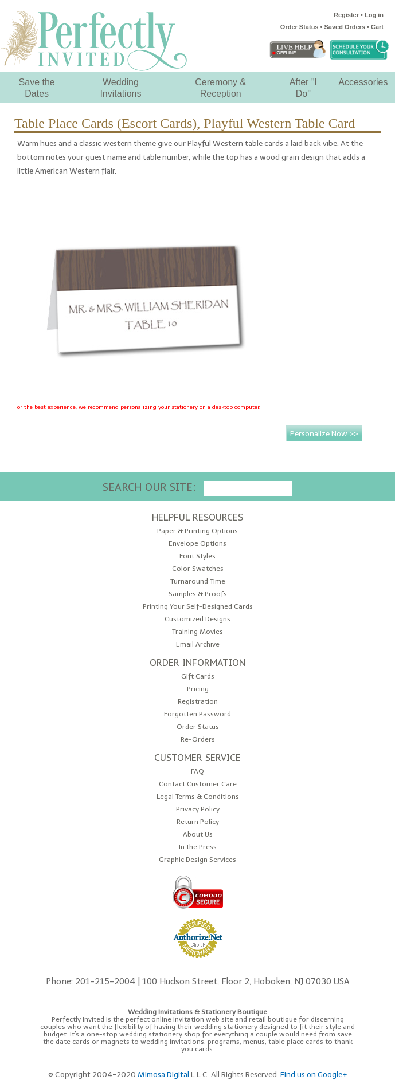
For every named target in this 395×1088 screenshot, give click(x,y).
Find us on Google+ (313, 1074)
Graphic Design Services (197, 860)
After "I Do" (303, 87)
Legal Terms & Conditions (198, 797)
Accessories (363, 82)
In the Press (198, 847)
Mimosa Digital (163, 1074)
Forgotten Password (197, 714)
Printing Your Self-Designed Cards (198, 606)
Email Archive (198, 644)
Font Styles (197, 556)
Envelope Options (197, 543)
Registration (198, 701)
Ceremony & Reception (220, 87)
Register (346, 14)
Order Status (198, 727)
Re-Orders (198, 739)
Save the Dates (37, 87)
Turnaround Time (197, 581)
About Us (198, 834)
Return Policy (198, 822)
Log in (374, 14)
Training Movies (197, 632)
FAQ (197, 771)
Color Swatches (198, 569)
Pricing (198, 689)
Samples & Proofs (198, 594)
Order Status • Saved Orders (322, 26)
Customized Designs (197, 619)
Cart (377, 26)
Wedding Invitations (120, 87)
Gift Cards (197, 676)
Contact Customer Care (198, 784)
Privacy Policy (198, 809)
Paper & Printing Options (197, 531)
